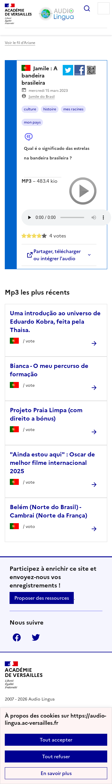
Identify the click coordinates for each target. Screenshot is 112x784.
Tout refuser (56, 756)
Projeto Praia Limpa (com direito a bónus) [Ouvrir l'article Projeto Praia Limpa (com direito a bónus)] (46, 414)
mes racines (73, 109)
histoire (49, 109)
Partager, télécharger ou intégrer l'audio (53, 255)
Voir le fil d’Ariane (20, 42)
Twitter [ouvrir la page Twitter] (36, 637)
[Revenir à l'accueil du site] (24, 675)
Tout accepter (56, 739)
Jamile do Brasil (42, 96)
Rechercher (87, 8)
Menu (104, 8)
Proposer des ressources (41, 598)
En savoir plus (56, 773)
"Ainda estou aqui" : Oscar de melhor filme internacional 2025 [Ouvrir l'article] (52, 463)
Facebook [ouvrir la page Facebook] (17, 637)
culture (30, 109)
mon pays (32, 122)
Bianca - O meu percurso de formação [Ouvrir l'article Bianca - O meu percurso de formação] (49, 370)
